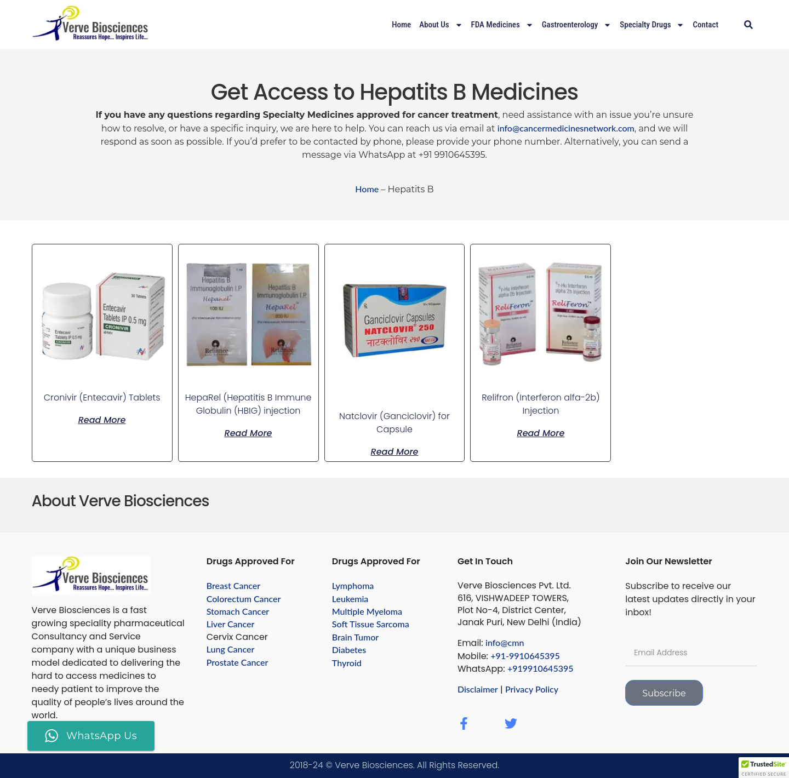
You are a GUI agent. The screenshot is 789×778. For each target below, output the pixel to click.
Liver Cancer (231, 624)
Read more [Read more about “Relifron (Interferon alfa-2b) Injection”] (541, 432)
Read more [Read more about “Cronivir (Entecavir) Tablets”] (102, 419)
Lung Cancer (231, 649)
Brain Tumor (355, 637)
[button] (748, 25)
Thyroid (347, 662)
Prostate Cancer (237, 662)
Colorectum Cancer (244, 598)
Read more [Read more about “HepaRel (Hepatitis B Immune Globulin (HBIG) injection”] (248, 432)
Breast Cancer (234, 585)
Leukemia (350, 598)
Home (401, 25)
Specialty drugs (652, 25)
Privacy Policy (531, 689)
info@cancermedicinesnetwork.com (566, 128)
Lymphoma (353, 585)
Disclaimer (478, 689)
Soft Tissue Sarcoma (370, 624)
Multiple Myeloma (367, 611)
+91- (499, 655)
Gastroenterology (577, 25)
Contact (705, 25)
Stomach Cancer (238, 611)
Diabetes (349, 649)
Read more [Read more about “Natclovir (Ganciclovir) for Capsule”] (395, 450)
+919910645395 (540, 668)
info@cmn (504, 642)
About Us (440, 25)
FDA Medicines (502, 25)
